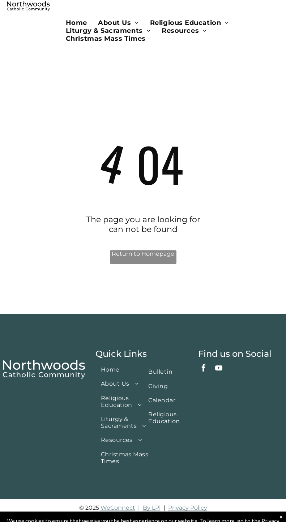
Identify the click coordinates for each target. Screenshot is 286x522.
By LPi (152, 507)
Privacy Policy (187, 507)
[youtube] (218, 369)
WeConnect (118, 507)
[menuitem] (76, 23)
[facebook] (203, 369)
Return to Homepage (143, 253)
